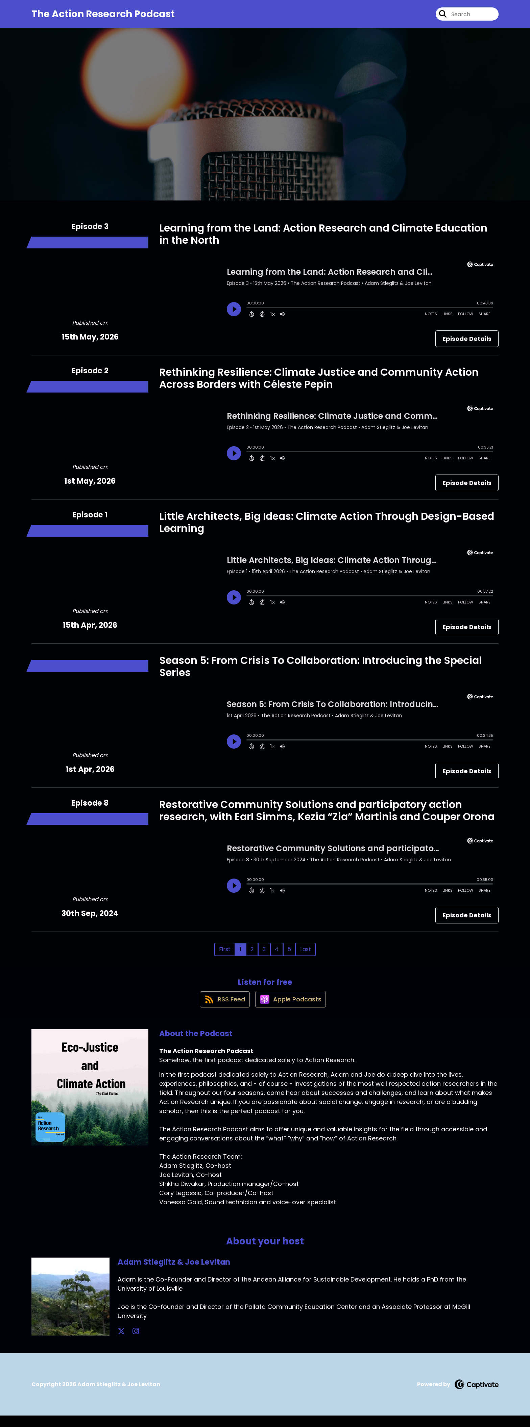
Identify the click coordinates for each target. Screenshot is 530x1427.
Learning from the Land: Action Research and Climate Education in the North (323, 239)
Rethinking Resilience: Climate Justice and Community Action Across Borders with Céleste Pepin (319, 383)
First (225, 954)
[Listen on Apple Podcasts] (291, 1010)
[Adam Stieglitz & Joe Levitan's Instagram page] (129, 1343)
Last (305, 954)
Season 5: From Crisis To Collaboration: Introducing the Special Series (320, 671)
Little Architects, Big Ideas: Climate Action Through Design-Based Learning (326, 527)
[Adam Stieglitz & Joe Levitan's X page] (121, 1343)
